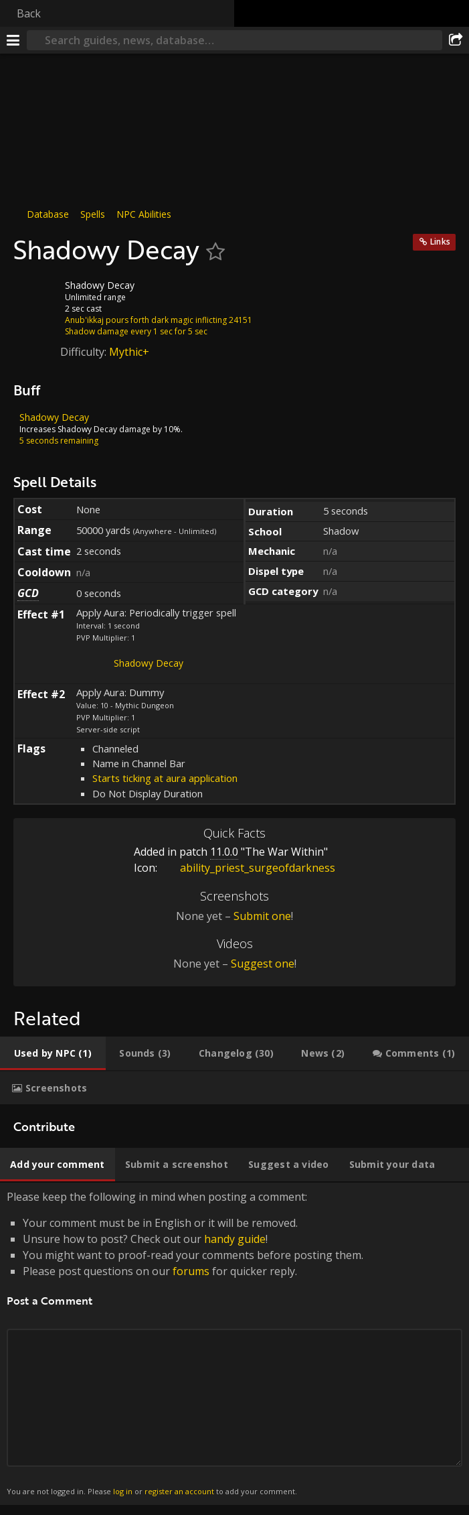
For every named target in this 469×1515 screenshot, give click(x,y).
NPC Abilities (143, 214)
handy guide (235, 1239)
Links (440, 241)
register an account (179, 1491)
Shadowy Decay (148, 663)
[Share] (455, 40)
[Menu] (13, 40)
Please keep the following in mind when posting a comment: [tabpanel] (234, 1343)
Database (48, 214)
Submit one (262, 916)
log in (122, 1491)
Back (29, 13)
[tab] (53, 1053)
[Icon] (36, 295)
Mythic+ (129, 351)
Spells (92, 214)
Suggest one (262, 963)
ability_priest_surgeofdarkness (247, 867)
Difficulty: (84, 351)
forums (191, 1271)
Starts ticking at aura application (165, 778)
